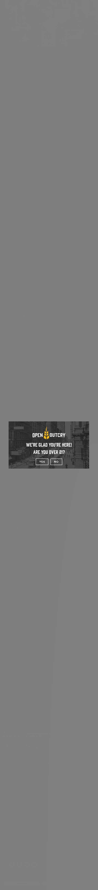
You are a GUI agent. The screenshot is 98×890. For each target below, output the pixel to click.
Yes (42, 462)
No (56, 462)
